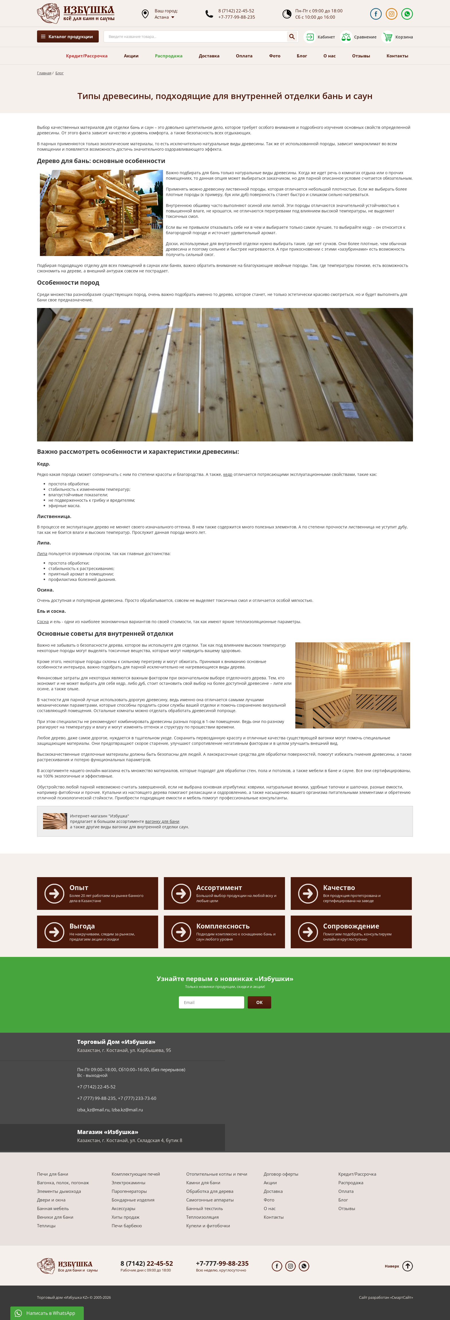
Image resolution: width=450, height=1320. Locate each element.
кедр (227, 474)
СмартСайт (401, 1297)
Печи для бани (52, 1174)
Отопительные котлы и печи (216, 1174)
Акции (131, 56)
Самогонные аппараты (210, 1200)
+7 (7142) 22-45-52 (96, 1087)
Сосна (43, 621)
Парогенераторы (129, 1191)
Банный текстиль (204, 1208)
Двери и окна (51, 1200)
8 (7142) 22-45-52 (236, 10)
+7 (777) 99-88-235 (96, 1098)
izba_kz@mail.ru (93, 1109)
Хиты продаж (125, 1217)
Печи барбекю (127, 1225)
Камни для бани (203, 1182)
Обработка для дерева (209, 1191)
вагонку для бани (162, 821)
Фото (274, 56)
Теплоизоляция (202, 1217)
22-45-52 (147, 1263)
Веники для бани (55, 1217)
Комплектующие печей (136, 1174)
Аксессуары (123, 1208)
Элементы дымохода (59, 1191)
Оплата (244, 56)
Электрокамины (129, 1182)
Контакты (397, 56)
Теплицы (46, 1225)
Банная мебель (53, 1208)
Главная (44, 72)
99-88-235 (222, 1263)
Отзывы (361, 56)
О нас (329, 56)
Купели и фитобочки (208, 1225)
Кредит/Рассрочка (87, 56)
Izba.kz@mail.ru (127, 1109)
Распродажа (169, 56)
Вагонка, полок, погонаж (63, 1182)
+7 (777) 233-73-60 (137, 1098)
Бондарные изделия (133, 1200)
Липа (42, 553)
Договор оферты (281, 1174)
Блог (302, 56)
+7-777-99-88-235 (236, 17)
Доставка (209, 56)
